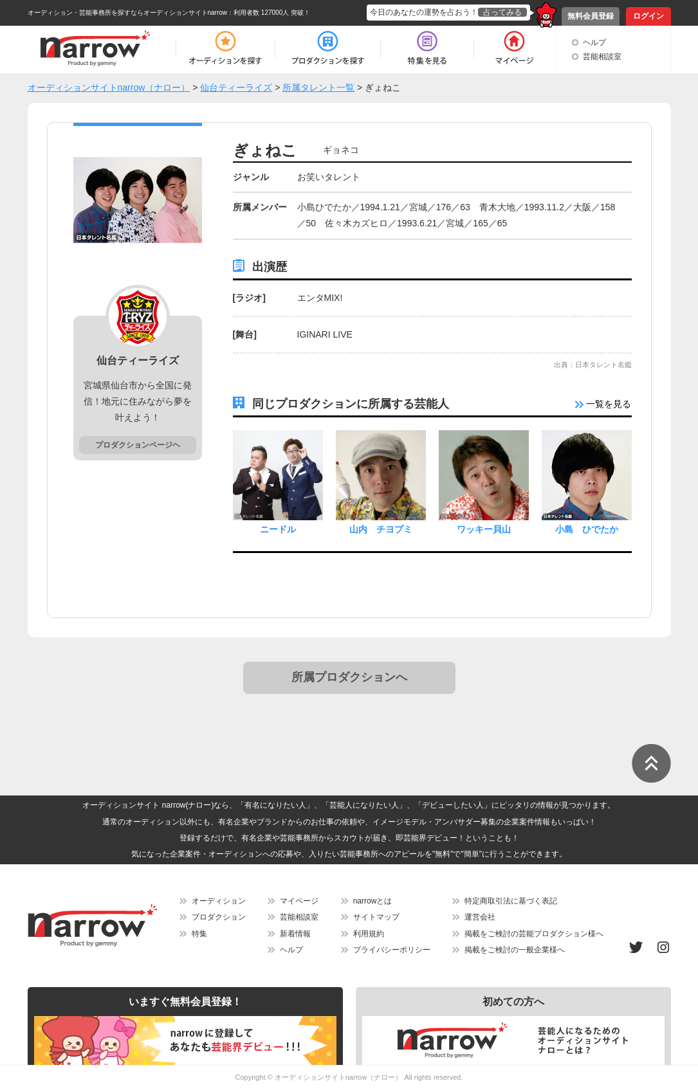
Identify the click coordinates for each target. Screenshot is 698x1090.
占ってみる (502, 12)
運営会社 (479, 917)
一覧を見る (603, 404)
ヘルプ (594, 42)
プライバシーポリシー (391, 949)
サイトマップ (376, 917)
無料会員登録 (590, 16)
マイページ (299, 900)
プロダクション (219, 917)
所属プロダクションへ (349, 677)
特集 (199, 933)
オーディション (219, 900)
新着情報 (295, 933)
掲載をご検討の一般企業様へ (514, 949)
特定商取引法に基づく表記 (510, 900)
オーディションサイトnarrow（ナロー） (339, 1077)
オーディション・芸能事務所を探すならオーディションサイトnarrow (128, 12)
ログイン (648, 16)
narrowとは (372, 900)
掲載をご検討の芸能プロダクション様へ (533, 933)
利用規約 (368, 933)
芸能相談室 (602, 56)
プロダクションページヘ (137, 445)
